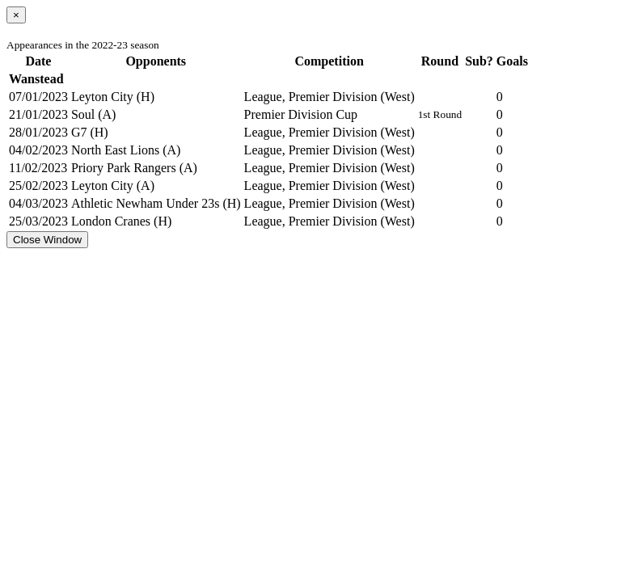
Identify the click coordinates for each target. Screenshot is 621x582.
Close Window (47, 240)
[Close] (16, 14)
